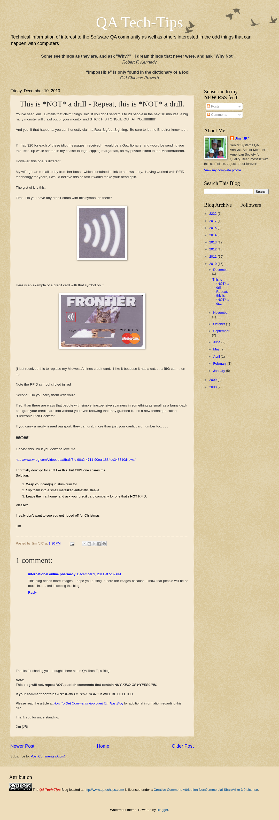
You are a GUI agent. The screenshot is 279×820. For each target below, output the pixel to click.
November (220, 313)
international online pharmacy (51, 574)
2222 (213, 214)
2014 (213, 235)
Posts (213, 106)
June (217, 342)
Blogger (162, 810)
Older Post (183, 746)
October (219, 324)
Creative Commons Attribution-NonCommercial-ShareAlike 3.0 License (206, 790)
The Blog (50, 790)
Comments (217, 115)
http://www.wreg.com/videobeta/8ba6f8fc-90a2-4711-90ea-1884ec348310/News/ (75, 460)
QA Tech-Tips (139, 22)
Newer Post (22, 746)
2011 (213, 256)
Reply (32, 592)
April (217, 356)
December (220, 270)
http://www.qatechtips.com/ (104, 790)
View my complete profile (222, 170)
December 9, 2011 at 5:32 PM (99, 574)
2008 (213, 387)
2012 (213, 249)
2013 (213, 242)
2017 (213, 221)
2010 (213, 264)
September (221, 331)
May (216, 349)
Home (103, 746)
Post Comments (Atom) (48, 756)
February (220, 363)
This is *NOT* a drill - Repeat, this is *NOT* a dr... (220, 291)
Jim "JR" (242, 138)
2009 (213, 380)
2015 (213, 228)
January (219, 371)
